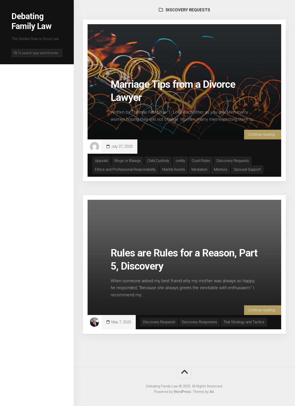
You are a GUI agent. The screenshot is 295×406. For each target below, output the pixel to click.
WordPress (182, 392)
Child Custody (158, 161)
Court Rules (201, 161)
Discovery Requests (233, 161)
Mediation (199, 169)
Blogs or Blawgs (128, 161)
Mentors (220, 169)
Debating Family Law (31, 21)
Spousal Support (247, 169)
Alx (211, 392)
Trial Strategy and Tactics (244, 322)
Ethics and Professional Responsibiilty (125, 169)
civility (180, 161)
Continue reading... (262, 134)
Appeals (101, 161)
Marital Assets (173, 169)
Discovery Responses (199, 322)
